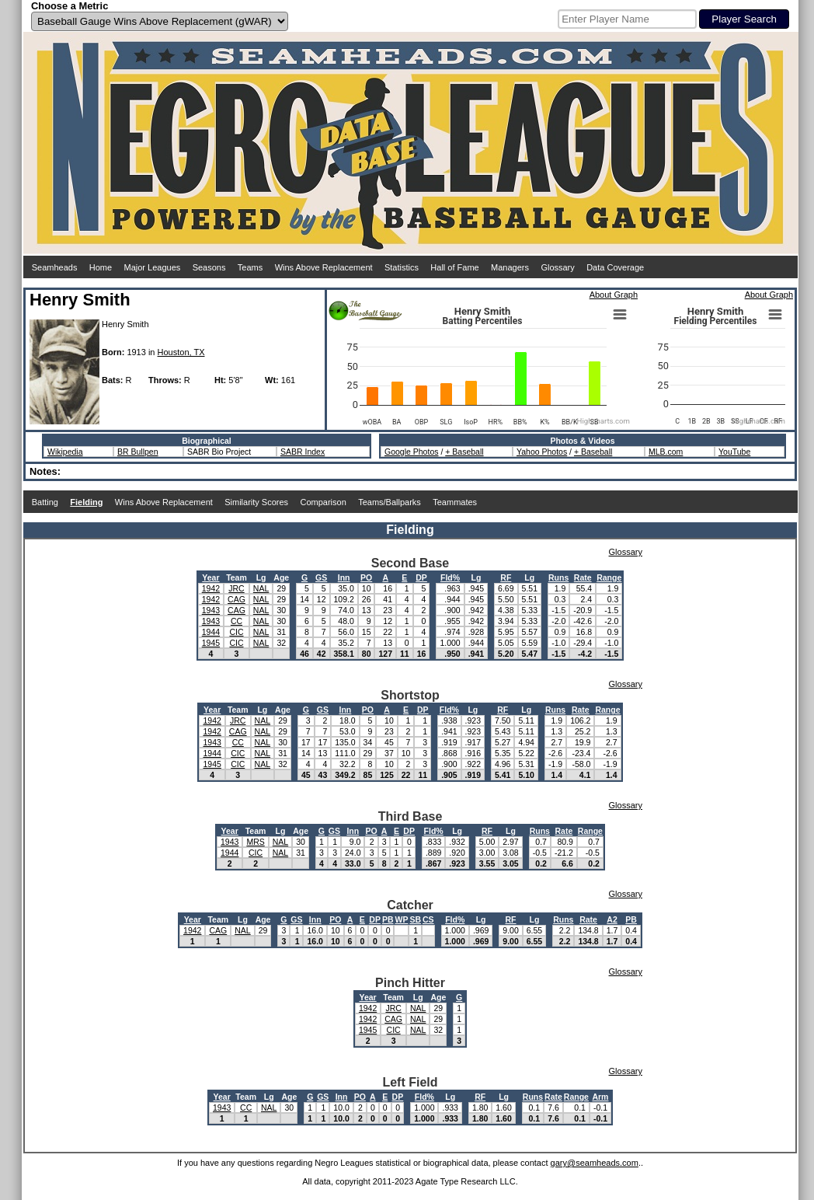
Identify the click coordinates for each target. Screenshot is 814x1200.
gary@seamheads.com (594, 1162)
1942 (211, 588)
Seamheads (55, 267)
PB (388, 919)
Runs (558, 577)
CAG (236, 599)
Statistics (401, 267)
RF (505, 577)
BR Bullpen (137, 451)
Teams (250, 267)
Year (210, 577)
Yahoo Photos (542, 451)
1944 (211, 632)
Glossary (557, 267)
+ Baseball (464, 451)
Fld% (450, 577)
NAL (261, 588)
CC (236, 621)
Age (281, 577)
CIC (236, 632)
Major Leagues (152, 267)
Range (609, 577)
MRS (255, 841)
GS (321, 577)
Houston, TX (181, 352)
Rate (583, 577)
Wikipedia (65, 451)
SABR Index (302, 451)
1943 (211, 610)
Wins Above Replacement (324, 267)
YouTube (734, 451)
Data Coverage (615, 267)
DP (421, 577)
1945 (211, 642)
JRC (236, 588)
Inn (344, 577)
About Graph (614, 294)
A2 (612, 919)
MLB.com (666, 451)
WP (401, 919)
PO (366, 577)
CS (428, 919)
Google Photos (411, 451)
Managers (510, 267)
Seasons (209, 267)
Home (100, 267)
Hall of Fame (454, 267)
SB (415, 919)
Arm (600, 1096)
